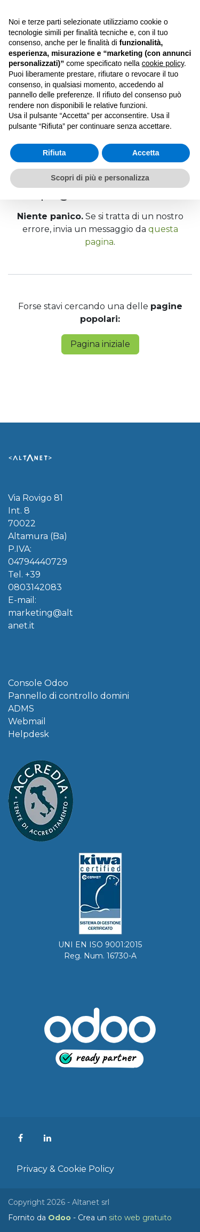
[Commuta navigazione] (181, 15)
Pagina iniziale (100, 344)
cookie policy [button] (163, 1096)
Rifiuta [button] (54, 1185)
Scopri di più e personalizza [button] (100, 1210)
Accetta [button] (145, 1185)
